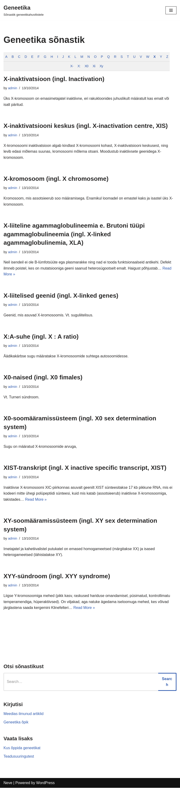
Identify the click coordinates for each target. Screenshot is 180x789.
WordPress (45, 784)
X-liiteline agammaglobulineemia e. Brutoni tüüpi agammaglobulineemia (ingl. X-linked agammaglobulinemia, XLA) (74, 234)
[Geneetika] (24, 10)
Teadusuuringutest (19, 757)
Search (167, 683)
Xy (102, 66)
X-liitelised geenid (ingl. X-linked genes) (61, 296)
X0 (87, 66)
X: (79, 66)
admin (12, 88)
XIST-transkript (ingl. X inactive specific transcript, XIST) (85, 468)
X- (72, 66)
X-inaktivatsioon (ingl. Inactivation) (54, 78)
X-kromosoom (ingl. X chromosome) (56, 178)
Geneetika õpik (16, 723)
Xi (94, 66)
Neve (8, 784)
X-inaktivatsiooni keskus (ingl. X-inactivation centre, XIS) (86, 126)
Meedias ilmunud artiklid (24, 715)
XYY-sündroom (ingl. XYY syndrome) (57, 577)
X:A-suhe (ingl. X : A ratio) (41, 337)
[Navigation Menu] (170, 10)
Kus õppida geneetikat (22, 749)
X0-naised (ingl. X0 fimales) (43, 378)
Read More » (36, 500)
